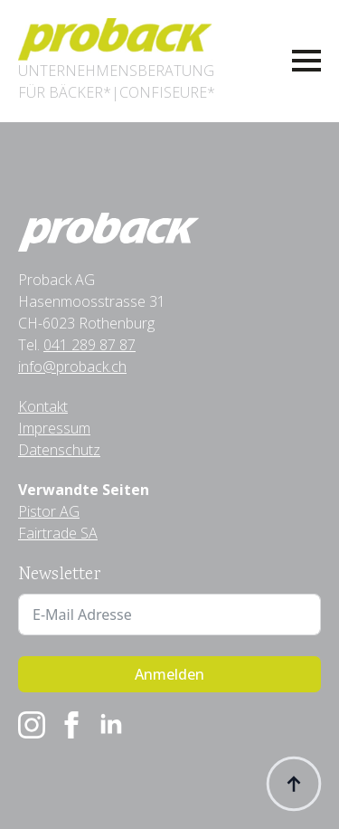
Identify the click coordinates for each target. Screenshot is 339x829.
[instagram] (31, 724)
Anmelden (169, 674)
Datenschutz (59, 450)
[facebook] (71, 724)
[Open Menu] (306, 60)
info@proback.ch (72, 366)
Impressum (54, 428)
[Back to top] (294, 784)
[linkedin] (111, 724)
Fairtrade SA (58, 533)
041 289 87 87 (89, 345)
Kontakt (43, 406)
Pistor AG (49, 511)
